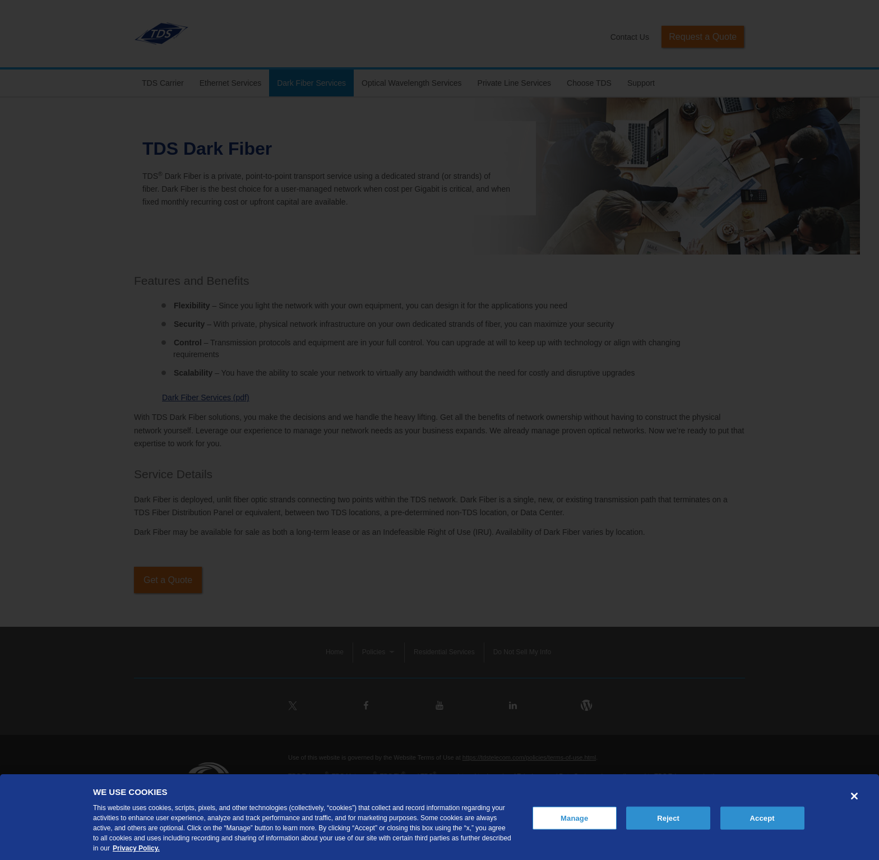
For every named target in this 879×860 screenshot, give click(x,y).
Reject (668, 817)
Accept (762, 817)
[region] (439, 817)
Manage (574, 817)
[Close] (854, 796)
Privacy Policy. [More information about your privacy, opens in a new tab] (136, 848)
